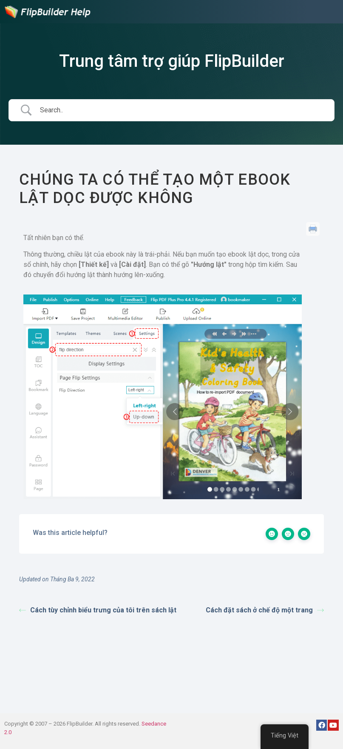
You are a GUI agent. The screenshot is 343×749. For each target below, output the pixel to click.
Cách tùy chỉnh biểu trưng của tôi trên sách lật (97, 610)
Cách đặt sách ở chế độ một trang (265, 610)
